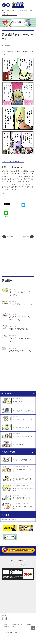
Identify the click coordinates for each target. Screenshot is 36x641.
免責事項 (29, 624)
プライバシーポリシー (18, 624)
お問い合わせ (15, 626)
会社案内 (6, 624)
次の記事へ (28, 236)
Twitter (4, 193)
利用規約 (6, 626)
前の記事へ (7, 236)
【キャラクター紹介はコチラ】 (13, 162)
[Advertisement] (18, 257)
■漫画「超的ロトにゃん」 (9, 15)
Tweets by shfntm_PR (18, 560)
